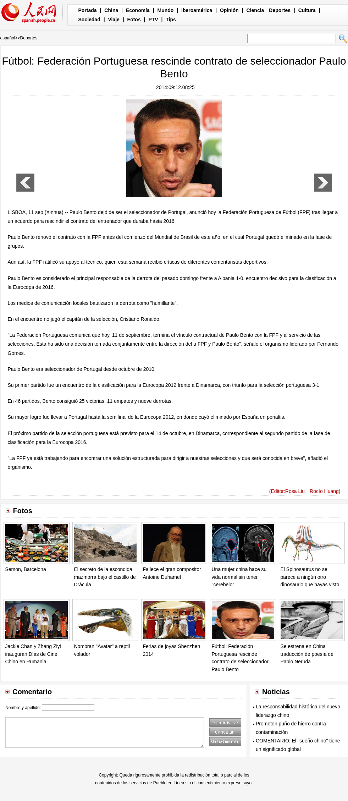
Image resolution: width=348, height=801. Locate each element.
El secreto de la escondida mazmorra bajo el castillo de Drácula (105, 576)
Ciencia (255, 10)
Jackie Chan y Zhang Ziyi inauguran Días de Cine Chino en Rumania (33, 653)
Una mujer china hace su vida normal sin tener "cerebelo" (239, 576)
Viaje (113, 19)
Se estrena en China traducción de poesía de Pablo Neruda (307, 653)
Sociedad (89, 19)
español (7, 37)
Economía (138, 10)
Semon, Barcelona (25, 569)
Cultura (307, 10)
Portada (87, 10)
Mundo (166, 10)
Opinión (229, 10)
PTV (153, 19)
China (111, 10)
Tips (171, 19)
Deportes (280, 10)
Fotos (134, 19)
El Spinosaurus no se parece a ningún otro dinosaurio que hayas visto (310, 576)
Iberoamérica (196, 10)
